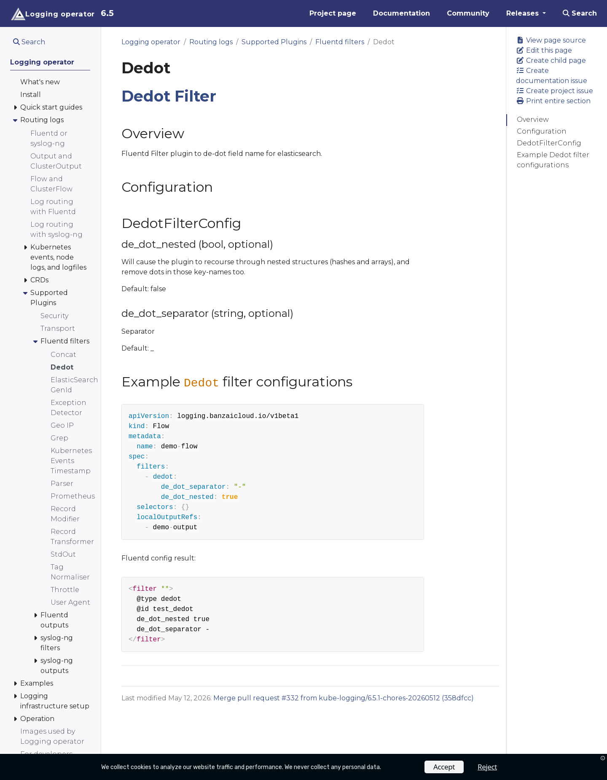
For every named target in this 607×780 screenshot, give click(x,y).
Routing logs (211, 42)
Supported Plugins (274, 42)
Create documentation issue (551, 76)
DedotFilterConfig (549, 143)
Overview (533, 119)
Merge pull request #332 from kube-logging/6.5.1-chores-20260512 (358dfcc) (343, 698)
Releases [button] (523, 13)
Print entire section (553, 101)
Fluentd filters (339, 42)
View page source (551, 40)
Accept (444, 767)
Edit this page (544, 50)
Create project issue (554, 91)
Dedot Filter (168, 96)
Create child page (551, 60)
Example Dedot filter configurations (553, 160)
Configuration (542, 131)
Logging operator (150, 42)
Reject (487, 767)
